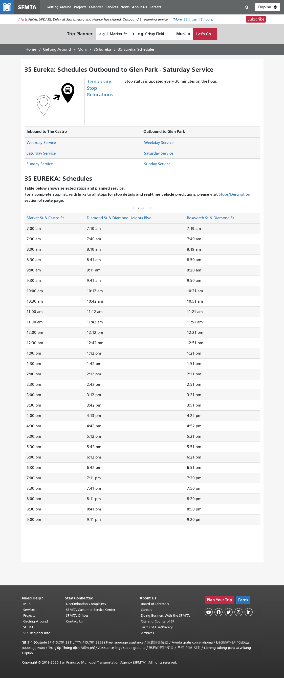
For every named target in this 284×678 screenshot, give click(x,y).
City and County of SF (157, 621)
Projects (29, 615)
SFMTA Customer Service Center (90, 610)
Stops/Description (234, 194)
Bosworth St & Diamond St (210, 218)
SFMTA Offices (77, 615)
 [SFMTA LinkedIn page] (248, 612)
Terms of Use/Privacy (157, 627)
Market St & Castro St (45, 218)
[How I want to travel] (183, 34)
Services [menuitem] (111, 7)
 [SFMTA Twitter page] (229, 612)
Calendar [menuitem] (96, 7)
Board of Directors (155, 604)
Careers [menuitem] (155, 7)
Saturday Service (41, 153)
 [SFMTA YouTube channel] (208, 612)
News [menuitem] (125, 7)
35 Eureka (102, 49)
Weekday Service (41, 142)
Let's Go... (205, 33)
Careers (146, 610)
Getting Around (57, 49)
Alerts (22, 19)
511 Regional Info (36, 633)
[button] (267, 7)
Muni (82, 49)
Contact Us (74, 621)
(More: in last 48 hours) (192, 19)
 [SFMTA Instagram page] (238, 612)
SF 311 (28, 627)
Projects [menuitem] (80, 7)
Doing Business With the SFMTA (165, 615)
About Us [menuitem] (139, 7)
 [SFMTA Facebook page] (218, 612)
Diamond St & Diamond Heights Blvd (119, 218)
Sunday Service (40, 164)
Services (29, 610)
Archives (147, 633)
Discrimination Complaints (86, 604)
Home (31, 49)
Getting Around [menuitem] (59, 7)
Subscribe (256, 19)
